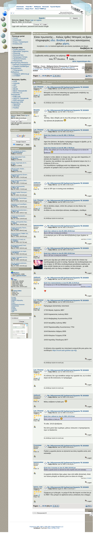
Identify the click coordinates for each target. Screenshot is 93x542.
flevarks (37, 110)
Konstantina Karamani (18, 304)
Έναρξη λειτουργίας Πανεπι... (19, 227)
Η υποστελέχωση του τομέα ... (19, 251)
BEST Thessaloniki (20, 91)
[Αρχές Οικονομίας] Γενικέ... (18, 157)
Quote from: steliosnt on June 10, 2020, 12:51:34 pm (59, 416)
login (32, 20)
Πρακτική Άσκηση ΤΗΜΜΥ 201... (20, 233)
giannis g (15, 158)
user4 (13, 303)
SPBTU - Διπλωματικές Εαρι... (19, 222)
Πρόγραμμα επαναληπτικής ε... (19, 210)
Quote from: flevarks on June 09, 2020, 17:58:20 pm (59, 135)
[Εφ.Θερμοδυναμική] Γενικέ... (19, 245)
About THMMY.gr (40, 8)
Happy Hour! (29, 8)
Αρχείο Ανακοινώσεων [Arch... (19, 180)
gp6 (13, 311)
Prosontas (36, 69)
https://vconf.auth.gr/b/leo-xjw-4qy (64, 350)
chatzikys (15, 170)
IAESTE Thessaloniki (20, 98)
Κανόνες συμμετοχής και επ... (19, 163)
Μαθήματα (37, 6)
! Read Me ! (29, 6)
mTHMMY (17, 76)
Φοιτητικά (45, 6)
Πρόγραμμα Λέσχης (20, 57)
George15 (15, 235)
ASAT (15, 87)
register (39, 20)
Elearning (16, 53)
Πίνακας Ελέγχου (17, 113)
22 (51, 76)
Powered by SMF (34, 526)
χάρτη (65, 43)
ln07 (13, 302)
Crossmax (38, 445)
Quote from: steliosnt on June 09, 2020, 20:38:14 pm (59, 231)
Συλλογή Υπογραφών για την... (19, 257)
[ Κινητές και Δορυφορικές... (18, 216)
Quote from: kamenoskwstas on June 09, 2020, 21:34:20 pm (61, 283)
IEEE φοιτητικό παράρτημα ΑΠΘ (17, 101)
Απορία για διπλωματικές (18, 186)
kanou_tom (38, 487)
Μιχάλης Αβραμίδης (17, 300)
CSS (58, 528)
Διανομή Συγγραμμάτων (21, 64)
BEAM (15, 89)
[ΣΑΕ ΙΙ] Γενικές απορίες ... (18, 168)
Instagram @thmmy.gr (21, 74)
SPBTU (14, 223)
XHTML (54, 528)
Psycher (14, 205)
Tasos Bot (47, 69)
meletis (14, 308)
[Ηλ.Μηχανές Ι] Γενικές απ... (18, 239)
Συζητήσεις (20, 8)
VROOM (16, 106)
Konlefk (14, 299)
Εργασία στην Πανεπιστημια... (19, 198)
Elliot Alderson (70, 67)
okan (13, 164)
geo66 (63, 67)
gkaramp (14, 310)
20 (45, 76)
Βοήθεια (60, 40)
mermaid (37, 248)
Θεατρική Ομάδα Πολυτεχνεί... (19, 192)
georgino (15, 199)
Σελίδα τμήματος (19, 49)
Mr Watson (15, 229)
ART (14, 85)
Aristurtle (16, 83)
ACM (15, 81)
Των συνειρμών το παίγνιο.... (19, 151)
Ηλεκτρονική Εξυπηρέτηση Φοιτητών (19, 62)
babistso (15, 217)
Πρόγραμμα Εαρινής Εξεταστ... (19, 174)
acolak (14, 297)
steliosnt (37, 183)
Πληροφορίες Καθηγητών (17, 71)
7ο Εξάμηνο (38, 67)
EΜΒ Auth (17, 96)
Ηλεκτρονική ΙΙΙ (48, 67)
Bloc (49, 528)
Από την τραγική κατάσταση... (19, 263)
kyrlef (13, 307)
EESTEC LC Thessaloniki (16, 94)
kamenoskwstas (40, 225)
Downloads (20, 6)
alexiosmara (15, 306)
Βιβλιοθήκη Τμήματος (20, 51)
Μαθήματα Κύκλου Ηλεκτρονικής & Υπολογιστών (62, 66)
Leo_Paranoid (39, 87)
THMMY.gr (36, 66)
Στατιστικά (15, 269)
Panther (16, 108)
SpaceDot (16, 104)
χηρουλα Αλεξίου (17, 152)
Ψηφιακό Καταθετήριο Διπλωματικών (20, 67)
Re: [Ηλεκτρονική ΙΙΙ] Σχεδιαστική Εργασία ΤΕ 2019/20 (68, 87)
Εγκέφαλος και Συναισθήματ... (19, 204)
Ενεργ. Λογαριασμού (20, 42)
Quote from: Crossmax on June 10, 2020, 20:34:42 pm (60, 467)
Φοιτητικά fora (18, 55)
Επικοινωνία (17, 44)
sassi (41, 69)
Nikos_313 (15, 176)
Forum (15, 38)
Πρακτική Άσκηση (19, 59)
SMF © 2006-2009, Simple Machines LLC (51, 526)
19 (43, 76)
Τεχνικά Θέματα (55, 6)
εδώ (53, 40)
